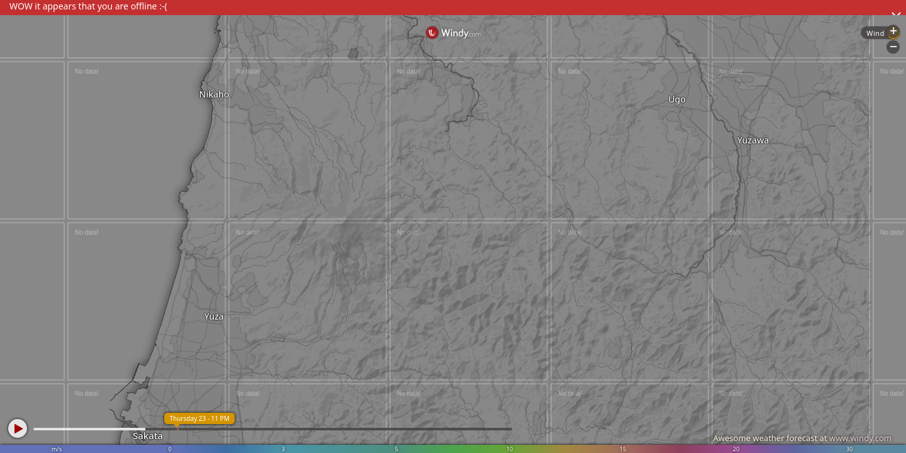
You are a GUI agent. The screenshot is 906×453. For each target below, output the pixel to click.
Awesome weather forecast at (802, 438)
